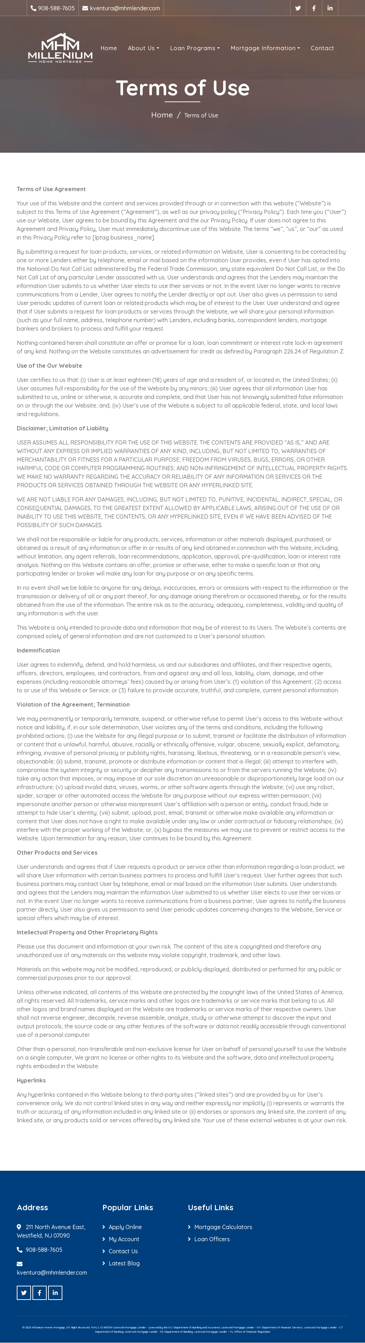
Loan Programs (191, 47)
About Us (140, 47)
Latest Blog (124, 1263)
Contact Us (123, 1251)
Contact (321, 47)
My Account (124, 1239)
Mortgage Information (261, 47)
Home (107, 47)
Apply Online (125, 1227)
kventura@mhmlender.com (125, 8)
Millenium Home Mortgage (48, 1327)
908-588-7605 (56, 8)
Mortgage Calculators (223, 1227)
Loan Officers (212, 1239)
